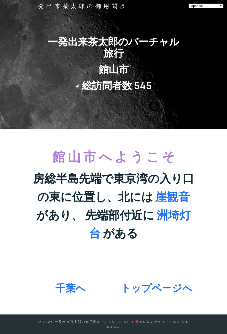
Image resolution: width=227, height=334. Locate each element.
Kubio (113, 326)
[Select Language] (206, 6)
